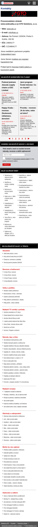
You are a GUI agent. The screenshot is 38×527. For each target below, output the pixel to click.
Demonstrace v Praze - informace (13, 293)
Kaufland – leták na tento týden (12, 422)
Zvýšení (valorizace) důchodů (12, 296)
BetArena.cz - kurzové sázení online (9, 191)
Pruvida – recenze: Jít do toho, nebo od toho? (28, 110)
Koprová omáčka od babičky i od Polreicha (15, 403)
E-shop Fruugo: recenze (10, 278)
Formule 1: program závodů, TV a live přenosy (16, 382)
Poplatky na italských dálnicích (12, 376)
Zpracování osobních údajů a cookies (12, 525)
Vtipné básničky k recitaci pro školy (13, 486)
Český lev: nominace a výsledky (12, 259)
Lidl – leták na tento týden (11, 419)
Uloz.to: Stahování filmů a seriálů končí (14, 496)
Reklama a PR (5, 523)
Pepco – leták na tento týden (11, 431)
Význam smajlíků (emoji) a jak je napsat (14, 355)
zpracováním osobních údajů (21, 159)
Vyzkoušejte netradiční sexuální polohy (14, 477)
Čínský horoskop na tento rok (12, 459)
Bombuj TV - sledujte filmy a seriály (13, 499)
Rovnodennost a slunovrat (11, 462)
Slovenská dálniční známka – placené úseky (16, 370)
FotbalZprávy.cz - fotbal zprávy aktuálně (9, 205)
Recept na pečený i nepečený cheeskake (15, 397)
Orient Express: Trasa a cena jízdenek (14, 465)
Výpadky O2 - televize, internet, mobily (14, 352)
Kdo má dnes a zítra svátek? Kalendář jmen (15, 480)
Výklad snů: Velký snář (10, 456)
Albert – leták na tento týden (11, 425)
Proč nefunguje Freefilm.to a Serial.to (14, 505)
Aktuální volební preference (11, 290)
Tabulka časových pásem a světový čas (14, 343)
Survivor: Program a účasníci (11, 330)
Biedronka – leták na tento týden (12, 437)
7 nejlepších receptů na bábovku (12, 391)
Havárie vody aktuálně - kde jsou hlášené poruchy (17, 349)
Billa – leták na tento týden (11, 428)
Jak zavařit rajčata (9, 400)
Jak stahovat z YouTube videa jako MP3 (14, 502)
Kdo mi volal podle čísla (10, 361)
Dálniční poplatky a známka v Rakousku (14, 373)
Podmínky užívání (22, 523)
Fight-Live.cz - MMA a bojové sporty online (10, 198)
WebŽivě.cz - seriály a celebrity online (9, 184)
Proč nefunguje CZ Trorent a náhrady (14, 511)
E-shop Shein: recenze (10, 275)
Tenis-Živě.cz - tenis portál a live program (10, 219)
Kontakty (13, 523)
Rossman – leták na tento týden (12, 440)
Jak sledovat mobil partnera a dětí (13, 340)
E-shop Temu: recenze (10, 272)
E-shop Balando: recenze (10, 281)
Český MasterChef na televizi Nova (13, 315)
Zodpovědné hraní (8, 54)
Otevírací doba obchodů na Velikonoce (14, 416)
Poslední (29, 139)
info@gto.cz (13, 33)
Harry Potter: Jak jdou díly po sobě (13, 324)
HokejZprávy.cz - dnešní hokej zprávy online (10, 212)
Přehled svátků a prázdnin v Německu (14, 450)
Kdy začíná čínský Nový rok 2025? (13, 256)
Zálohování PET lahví (9, 379)
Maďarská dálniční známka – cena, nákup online (17, 367)
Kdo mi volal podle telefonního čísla (13, 471)
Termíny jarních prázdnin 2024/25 (13, 262)
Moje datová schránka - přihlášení (13, 364)
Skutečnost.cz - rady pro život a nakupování (9, 177)
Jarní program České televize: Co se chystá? (28, 85)
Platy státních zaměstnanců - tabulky (14, 299)
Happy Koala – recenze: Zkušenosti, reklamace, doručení (8, 113)
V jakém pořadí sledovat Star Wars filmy (14, 321)
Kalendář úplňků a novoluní (11, 453)
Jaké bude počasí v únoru (11, 253)
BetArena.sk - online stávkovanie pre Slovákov (10, 226)
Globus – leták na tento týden (12, 434)
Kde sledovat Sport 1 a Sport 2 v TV (13, 358)
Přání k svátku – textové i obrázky (13, 483)
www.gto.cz (11, 29)
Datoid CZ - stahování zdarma (12, 514)
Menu (34, 3)
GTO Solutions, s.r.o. (31, 525)
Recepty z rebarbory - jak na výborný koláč (15, 394)
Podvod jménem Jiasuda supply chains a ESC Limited (9, 86)
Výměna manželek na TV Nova (12, 312)
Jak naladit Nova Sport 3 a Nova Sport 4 (14, 468)
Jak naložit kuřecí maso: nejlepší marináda (15, 406)
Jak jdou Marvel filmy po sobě (12, 318)
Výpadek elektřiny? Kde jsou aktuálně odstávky (16, 346)
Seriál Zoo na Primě (9, 327)
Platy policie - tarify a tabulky (11, 302)
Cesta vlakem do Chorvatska (11, 474)
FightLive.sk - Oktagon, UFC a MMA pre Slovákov (10, 233)
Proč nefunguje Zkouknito (11, 508)
